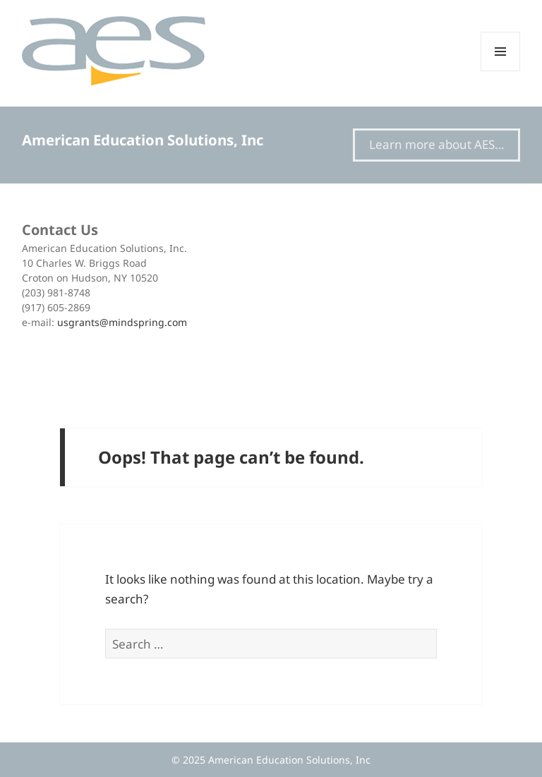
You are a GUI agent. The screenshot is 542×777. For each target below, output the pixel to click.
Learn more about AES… (436, 144)
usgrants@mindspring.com (122, 322)
